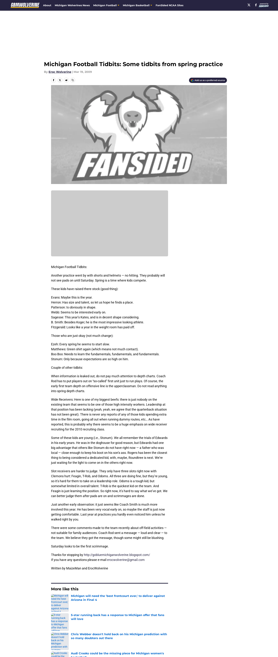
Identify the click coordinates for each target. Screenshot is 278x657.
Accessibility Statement (67, 638)
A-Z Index (105, 638)
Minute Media (32, 647)
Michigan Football (74, 599)
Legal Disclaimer (216, 631)
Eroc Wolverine (60, 72)
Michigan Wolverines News (72, 5)
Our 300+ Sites (179, 625)
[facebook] (256, 5)
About (47, 5)
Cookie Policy (178, 631)
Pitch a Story (59, 631)
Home (55, 599)
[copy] (72, 80)
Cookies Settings (143, 638)
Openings (104, 625)
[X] (249, 5)
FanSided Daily (214, 625)
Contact (137, 625)
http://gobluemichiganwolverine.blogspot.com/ (117, 555)
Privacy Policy (107, 631)
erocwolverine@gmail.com (126, 560)
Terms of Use (141, 631)
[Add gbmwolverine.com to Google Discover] (208, 80)
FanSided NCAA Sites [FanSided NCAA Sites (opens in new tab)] (169, 5)
